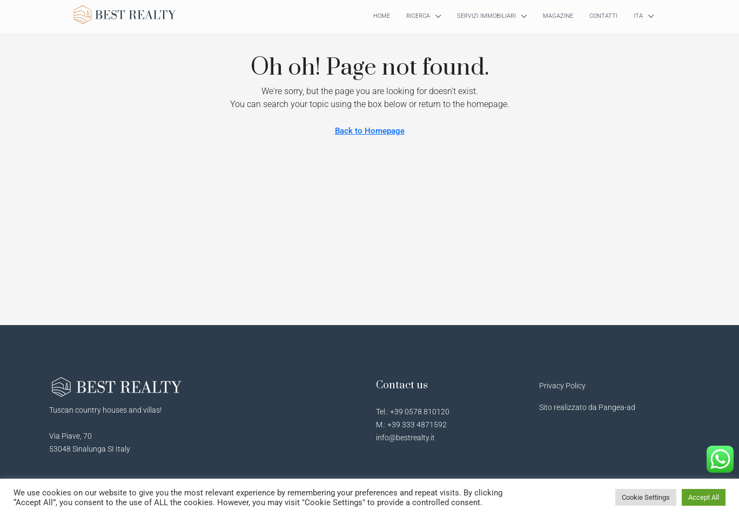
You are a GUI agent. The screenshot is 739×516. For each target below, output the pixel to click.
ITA (638, 15)
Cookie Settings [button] (646, 497)
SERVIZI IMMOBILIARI (486, 15)
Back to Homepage (370, 131)
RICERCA (418, 15)
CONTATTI (603, 15)
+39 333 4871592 (417, 424)
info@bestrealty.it (405, 437)
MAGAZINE (558, 15)
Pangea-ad (617, 407)
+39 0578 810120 (419, 411)
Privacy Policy (562, 385)
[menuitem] (673, 16)
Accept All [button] (703, 497)
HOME (381, 15)
